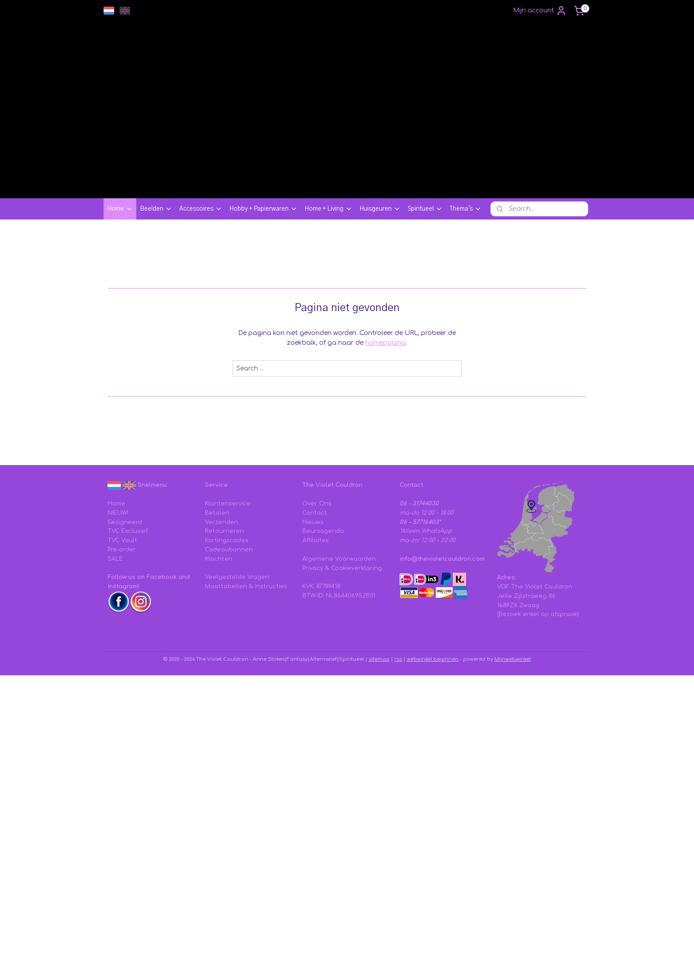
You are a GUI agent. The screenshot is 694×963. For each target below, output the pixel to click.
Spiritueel (425, 208)
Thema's (466, 208)
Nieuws (313, 522)
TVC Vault (122, 540)
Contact (314, 513)
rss (398, 659)
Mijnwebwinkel (512, 659)
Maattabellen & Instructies (246, 586)
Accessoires (200, 208)
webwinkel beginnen (433, 659)
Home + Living (328, 208)
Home (120, 208)
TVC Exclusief (128, 531)
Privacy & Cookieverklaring (342, 568)
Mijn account (540, 10)
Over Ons (317, 504)
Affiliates (315, 540)
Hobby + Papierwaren (263, 208)
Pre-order (122, 550)
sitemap (379, 659)
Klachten (218, 559)
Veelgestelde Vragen (237, 577)
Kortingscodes (226, 540)
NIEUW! (118, 513)
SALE (115, 559)
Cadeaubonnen (229, 550)
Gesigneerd (125, 522)
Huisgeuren (380, 208)
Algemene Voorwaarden (339, 559)
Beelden (156, 208)
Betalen (217, 513)
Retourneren (224, 531)
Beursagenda (323, 531)
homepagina (385, 342)
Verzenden (221, 522)
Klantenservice (228, 504)
